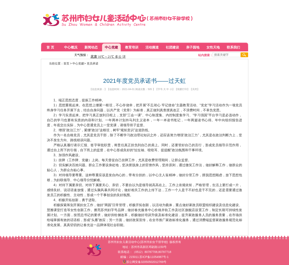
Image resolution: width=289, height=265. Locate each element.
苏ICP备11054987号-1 (153, 257)
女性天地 (213, 47)
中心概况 (70, 47)
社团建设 (172, 47)
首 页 (50, 47)
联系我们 (233, 47)
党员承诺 (92, 63)
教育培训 (131, 47)
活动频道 (152, 47)
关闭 (194, 89)
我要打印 (182, 89)
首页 (66, 63)
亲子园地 (192, 47)
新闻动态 (91, 47)
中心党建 (111, 47)
